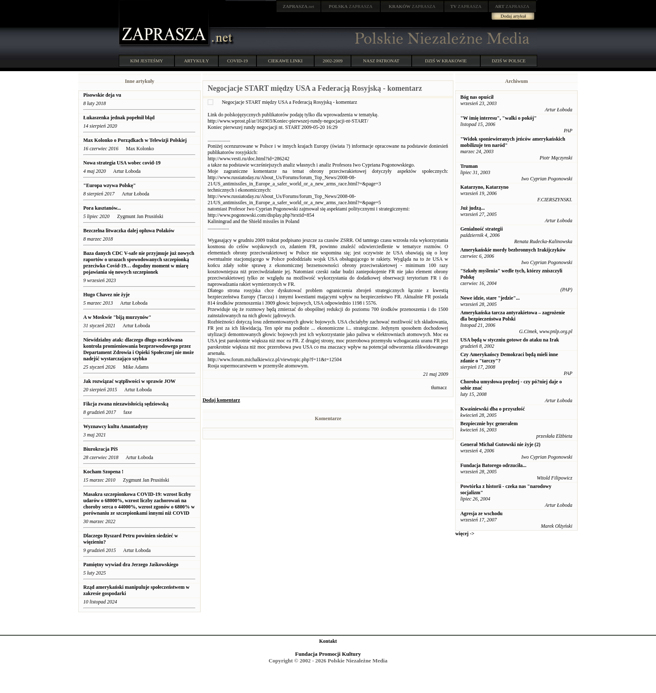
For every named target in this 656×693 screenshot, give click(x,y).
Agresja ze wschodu (481, 513)
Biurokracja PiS (100, 449)
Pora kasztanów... (102, 208)
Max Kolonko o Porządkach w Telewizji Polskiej (135, 140)
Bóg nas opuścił (476, 97)
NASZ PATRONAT (381, 60)
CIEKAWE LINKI (285, 60)
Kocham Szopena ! (103, 472)
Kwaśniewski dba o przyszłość (492, 409)
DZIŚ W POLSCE (508, 60)
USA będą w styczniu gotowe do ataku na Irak (509, 340)
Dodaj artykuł (513, 15)
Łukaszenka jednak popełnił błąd (119, 118)
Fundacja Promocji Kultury (328, 654)
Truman (469, 166)
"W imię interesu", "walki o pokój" (498, 118)
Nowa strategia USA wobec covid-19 (122, 163)
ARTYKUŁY (196, 60)
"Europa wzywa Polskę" (109, 185)
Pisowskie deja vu (102, 95)
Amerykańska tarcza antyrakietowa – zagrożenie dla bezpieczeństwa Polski (512, 316)
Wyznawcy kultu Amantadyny (115, 426)
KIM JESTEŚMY (146, 60)
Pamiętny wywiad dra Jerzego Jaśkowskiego (131, 564)
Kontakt (328, 641)
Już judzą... (472, 208)
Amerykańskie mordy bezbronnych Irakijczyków (513, 250)
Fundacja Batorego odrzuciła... (493, 465)
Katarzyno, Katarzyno (484, 187)
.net (299, 6)
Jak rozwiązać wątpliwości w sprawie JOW (129, 381)
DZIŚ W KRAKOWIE (446, 60)
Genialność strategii (481, 229)
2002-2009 (333, 60)
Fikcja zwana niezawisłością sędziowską (126, 404)
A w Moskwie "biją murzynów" (117, 317)
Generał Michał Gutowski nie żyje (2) (500, 444)
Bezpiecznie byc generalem (489, 423)
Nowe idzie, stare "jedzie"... (490, 298)
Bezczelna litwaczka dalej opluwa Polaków (128, 231)
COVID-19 (237, 60)
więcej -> (464, 533)
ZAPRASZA (351, 6)
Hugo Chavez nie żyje (106, 295)
